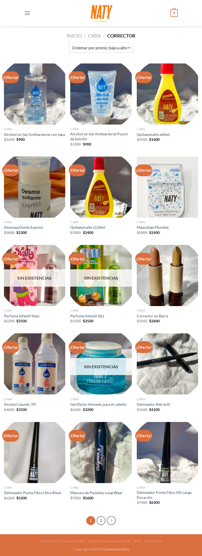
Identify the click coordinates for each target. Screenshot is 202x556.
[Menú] (27, 13)
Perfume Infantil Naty (21, 316)
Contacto (153, 541)
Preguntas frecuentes (109, 541)
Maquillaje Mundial (153, 227)
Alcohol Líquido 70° (20, 404)
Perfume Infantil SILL (87, 316)
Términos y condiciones (62, 541)
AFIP (136, 541)
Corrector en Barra (152, 316)
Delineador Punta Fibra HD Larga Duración (164, 495)
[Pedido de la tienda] (101, 47)
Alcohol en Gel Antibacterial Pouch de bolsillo (99, 136)
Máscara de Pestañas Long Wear (96, 492)
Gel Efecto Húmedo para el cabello (98, 404)
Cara (94, 36)
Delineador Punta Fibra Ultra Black (32, 492)
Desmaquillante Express (23, 227)
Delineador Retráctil (153, 404)
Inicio (74, 36)
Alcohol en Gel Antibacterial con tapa (34, 134)
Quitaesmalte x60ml (153, 134)
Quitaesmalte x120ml (87, 227)
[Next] (111, 520)
